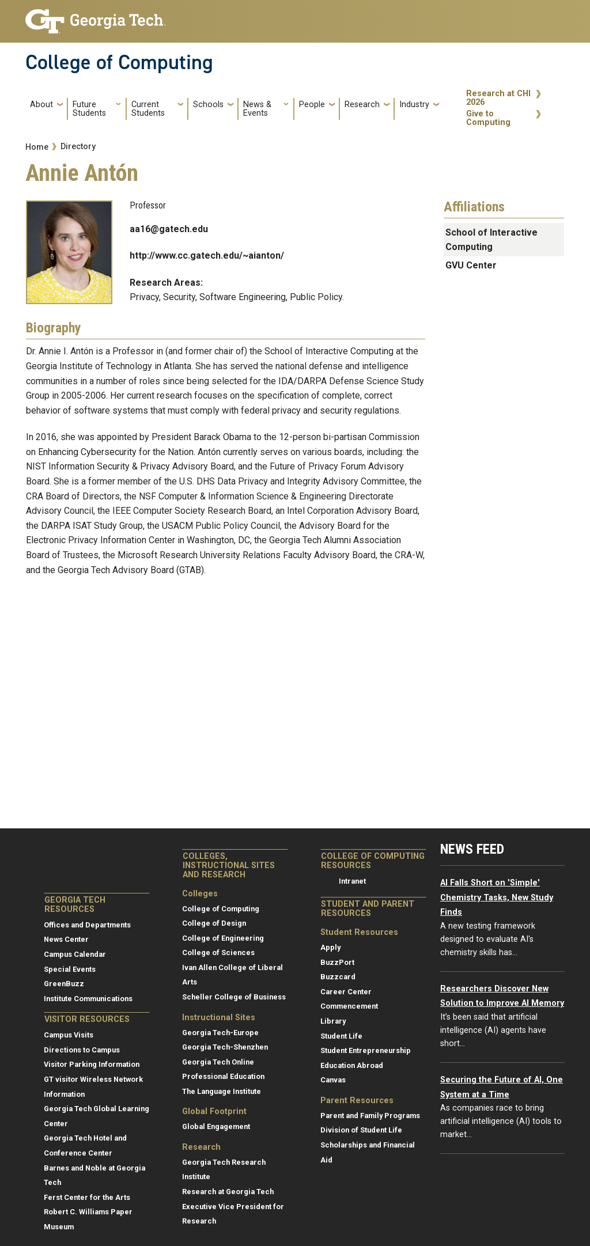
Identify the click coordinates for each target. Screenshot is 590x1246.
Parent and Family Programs (370, 1115)
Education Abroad (351, 1065)
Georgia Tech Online (218, 1062)
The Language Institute (221, 1091)
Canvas (333, 1079)
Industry (414, 104)
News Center (66, 939)
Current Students (148, 109)
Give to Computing (488, 118)
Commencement (349, 1006)
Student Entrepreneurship (365, 1050)
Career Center (346, 991)
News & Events (257, 109)
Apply (330, 947)
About (41, 104)
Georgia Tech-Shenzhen (225, 1047)
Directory (78, 147)
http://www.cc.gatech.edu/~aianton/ (207, 255)
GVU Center (471, 265)
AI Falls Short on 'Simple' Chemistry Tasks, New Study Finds (496, 897)
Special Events (70, 969)
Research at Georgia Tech (228, 1191)
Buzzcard (337, 976)
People (312, 104)
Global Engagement (216, 1126)
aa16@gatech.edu (169, 229)
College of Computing (119, 62)
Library (333, 1021)
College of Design (214, 923)
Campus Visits (68, 1035)
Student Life (341, 1036)
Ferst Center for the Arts (87, 1197)
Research (362, 104)
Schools (208, 104)
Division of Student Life (361, 1130)
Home (36, 147)
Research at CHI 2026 (498, 98)
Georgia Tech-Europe (220, 1032)
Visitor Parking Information (91, 1064)
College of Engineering (223, 938)
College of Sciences (218, 952)
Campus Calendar (75, 954)
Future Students (89, 109)
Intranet (352, 881)
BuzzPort (337, 962)
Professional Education (223, 1076)
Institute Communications (88, 998)
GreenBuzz (64, 983)
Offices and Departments (87, 925)
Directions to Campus (82, 1050)
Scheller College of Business (234, 997)
